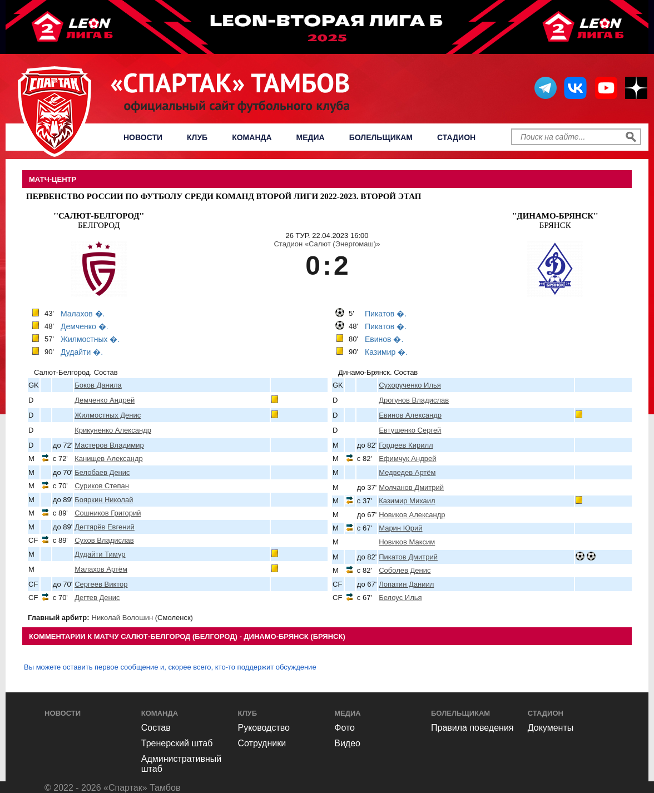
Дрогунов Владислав (414, 400)
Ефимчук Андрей (407, 458)
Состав (156, 727)
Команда (251, 137)
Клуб (197, 137)
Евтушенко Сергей (410, 430)
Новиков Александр (412, 515)
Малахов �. (83, 313)
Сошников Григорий (108, 513)
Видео (347, 743)
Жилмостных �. (90, 339)
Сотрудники (262, 743)
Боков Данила (98, 385)
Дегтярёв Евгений (105, 527)
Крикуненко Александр (113, 430)
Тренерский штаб (177, 743)
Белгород (99, 220)
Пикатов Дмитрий (408, 557)
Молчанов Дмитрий (411, 487)
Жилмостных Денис (108, 415)
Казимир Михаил (407, 501)
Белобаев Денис (102, 472)
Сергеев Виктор (101, 584)
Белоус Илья (400, 597)
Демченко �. (84, 326)
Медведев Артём (407, 472)
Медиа (310, 137)
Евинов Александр (410, 415)
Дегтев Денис (97, 597)
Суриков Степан (102, 486)
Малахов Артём (101, 569)
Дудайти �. (82, 352)
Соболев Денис (404, 570)
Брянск (555, 220)
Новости (142, 137)
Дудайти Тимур (100, 554)
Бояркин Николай (104, 499)
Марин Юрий (400, 528)
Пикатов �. (386, 313)
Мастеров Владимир (109, 445)
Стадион (456, 137)
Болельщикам (381, 137)
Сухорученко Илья (410, 385)
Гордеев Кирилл (406, 445)
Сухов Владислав (104, 540)
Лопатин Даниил (406, 584)
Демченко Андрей (105, 400)
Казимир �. (386, 352)
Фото (344, 727)
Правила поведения (472, 727)
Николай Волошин (122, 617)
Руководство (264, 727)
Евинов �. (384, 339)
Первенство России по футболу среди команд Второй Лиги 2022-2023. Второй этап (223, 196)
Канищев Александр (109, 458)
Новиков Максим (407, 542)
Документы (550, 727)
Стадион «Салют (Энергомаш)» (327, 244)
